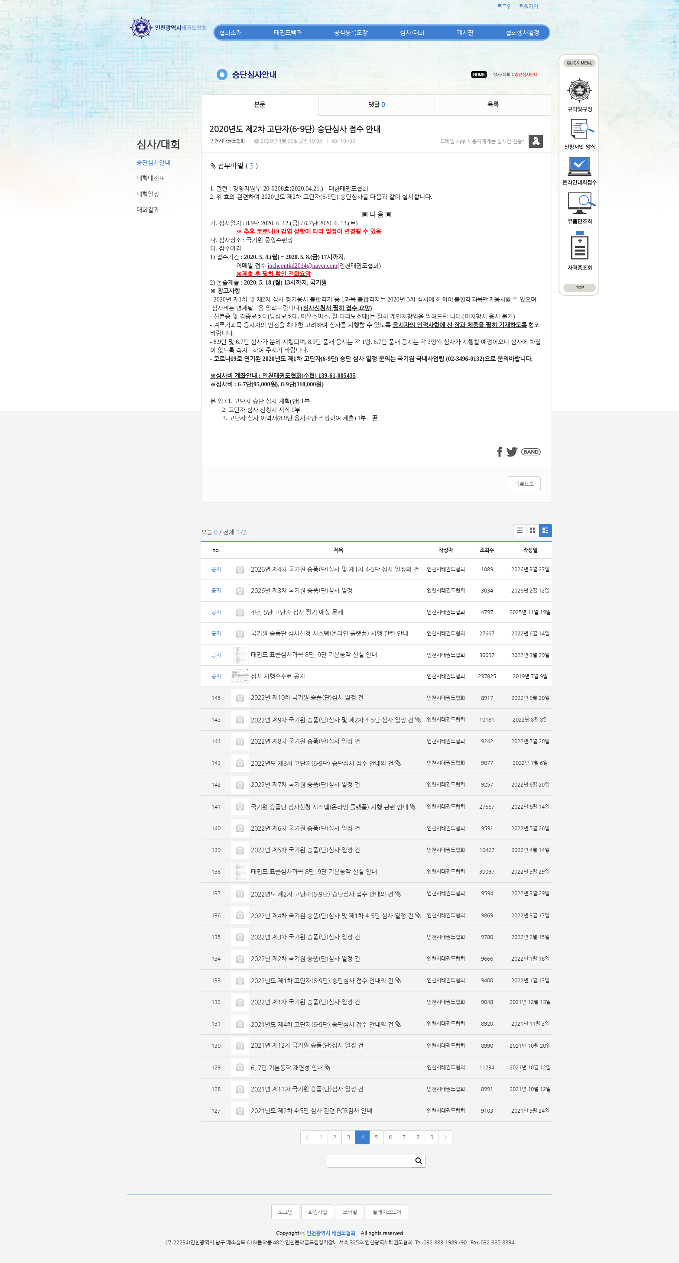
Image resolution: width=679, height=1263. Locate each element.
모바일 (350, 1212)
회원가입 (528, 6)
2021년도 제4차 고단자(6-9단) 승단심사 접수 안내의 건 (322, 1024)
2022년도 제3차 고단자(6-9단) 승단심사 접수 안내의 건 (322, 763)
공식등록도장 (351, 32)
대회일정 (147, 194)
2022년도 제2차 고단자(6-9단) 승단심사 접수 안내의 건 (322, 894)
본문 (259, 104)
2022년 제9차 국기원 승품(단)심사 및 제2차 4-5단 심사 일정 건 (332, 719)
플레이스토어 (387, 1212)
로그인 (504, 6)
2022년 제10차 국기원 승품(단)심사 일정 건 (307, 697)
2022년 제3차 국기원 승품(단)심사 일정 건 (305, 936)
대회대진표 (150, 178)
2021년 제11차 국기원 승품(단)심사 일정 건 (307, 1088)
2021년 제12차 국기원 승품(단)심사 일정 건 (307, 1045)
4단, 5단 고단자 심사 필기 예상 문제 (297, 612)
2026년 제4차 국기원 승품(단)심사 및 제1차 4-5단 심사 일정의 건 (335, 569)
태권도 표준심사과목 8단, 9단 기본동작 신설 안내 (314, 654)
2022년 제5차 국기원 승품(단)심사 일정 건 (305, 849)
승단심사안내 (153, 162)
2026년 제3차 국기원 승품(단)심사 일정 (302, 590)
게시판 (465, 32)
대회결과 (147, 209)
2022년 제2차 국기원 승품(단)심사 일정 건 (305, 958)
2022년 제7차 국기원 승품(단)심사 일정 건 (305, 784)
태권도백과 (288, 32)
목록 (493, 104)
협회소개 (230, 32)
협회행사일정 (522, 32)
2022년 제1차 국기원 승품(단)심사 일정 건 (305, 1001)
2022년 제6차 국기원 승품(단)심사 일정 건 (305, 828)
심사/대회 (412, 32)
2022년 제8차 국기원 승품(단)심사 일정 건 (305, 741)
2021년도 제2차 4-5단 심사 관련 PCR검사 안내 (311, 1110)
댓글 (376, 104)
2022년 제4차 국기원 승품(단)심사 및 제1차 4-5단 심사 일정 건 (332, 915)
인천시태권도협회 (227, 141)
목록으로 (524, 484)
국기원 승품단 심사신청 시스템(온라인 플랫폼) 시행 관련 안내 (329, 633)
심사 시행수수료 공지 (278, 676)
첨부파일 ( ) (234, 166)
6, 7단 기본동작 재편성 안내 (287, 1067)
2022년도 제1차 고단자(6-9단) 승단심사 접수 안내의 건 (322, 980)
